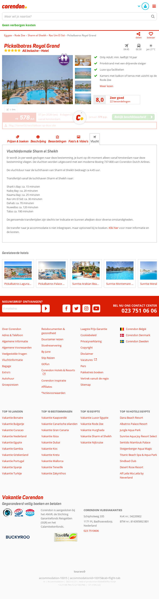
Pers (83, 366)
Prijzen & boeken (18, 141)
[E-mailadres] (21, 308)
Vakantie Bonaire (12, 417)
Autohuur (8, 378)
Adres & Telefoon (12, 335)
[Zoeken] (153, 16)
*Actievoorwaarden (53, 393)
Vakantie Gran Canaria (55, 430)
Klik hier (113, 228)
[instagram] (86, 308)
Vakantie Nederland (14, 436)
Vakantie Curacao (13, 430)
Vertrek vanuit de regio (95, 378)
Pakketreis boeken (92, 372)
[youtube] (96, 308)
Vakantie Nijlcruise (92, 442)
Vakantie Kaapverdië (54, 417)
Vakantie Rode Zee (92, 424)
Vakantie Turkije (12, 473)
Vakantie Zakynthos (53, 473)
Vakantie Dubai (50, 442)
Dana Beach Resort (131, 417)
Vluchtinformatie (12, 360)
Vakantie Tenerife (52, 467)
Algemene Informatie (15, 341)
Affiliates (46, 387)
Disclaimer (87, 354)
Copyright (87, 347)
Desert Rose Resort (131, 467)
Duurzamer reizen (52, 339)
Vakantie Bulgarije (13, 424)
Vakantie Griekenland (15, 455)
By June (46, 351)
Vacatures (87, 360)
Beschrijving (38, 141)
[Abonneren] (46, 308)
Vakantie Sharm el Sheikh (96, 436)
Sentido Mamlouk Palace (135, 442)
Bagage (6, 366)
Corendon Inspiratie (53, 380)
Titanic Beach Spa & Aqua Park (138, 455)
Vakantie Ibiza (50, 436)
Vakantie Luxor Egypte (94, 417)
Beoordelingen (57, 141)
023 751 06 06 (139, 310)
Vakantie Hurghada (92, 430)
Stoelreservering (51, 345)
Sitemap (86, 384)
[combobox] (79, 16)
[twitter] (76, 308)
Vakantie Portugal (13, 461)
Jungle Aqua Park (130, 430)
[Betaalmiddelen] (17, 537)
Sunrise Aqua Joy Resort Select (138, 436)
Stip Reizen (48, 358)
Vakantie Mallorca (52, 461)
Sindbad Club (128, 461)
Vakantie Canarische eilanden (59, 424)
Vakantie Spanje (12, 467)
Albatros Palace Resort (133, 424)
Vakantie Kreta (50, 455)
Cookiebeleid (88, 335)
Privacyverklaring (91, 341)
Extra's (6, 372)
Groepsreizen (10, 384)
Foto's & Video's (78, 141)
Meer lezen (106, 86)
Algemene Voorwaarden (17, 347)
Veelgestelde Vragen (14, 354)
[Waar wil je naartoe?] (79, 16)
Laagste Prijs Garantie (94, 329)
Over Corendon (11, 329)
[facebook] (66, 308)
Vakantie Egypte (12, 442)
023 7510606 (91, 531)
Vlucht (94, 141)
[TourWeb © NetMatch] (79, 571)
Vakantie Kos (49, 448)
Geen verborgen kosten (19, 25)
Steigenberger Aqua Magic (136, 448)
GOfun (45, 364)
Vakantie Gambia (12, 448)
